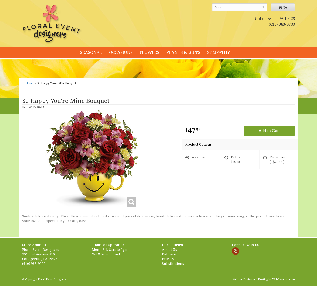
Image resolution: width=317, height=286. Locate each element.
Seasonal (91, 52)
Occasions (121, 52)
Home (29, 83)
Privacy (168, 259)
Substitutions (173, 263)
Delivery (169, 254)
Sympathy (218, 52)
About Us (169, 249)
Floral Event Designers (52, 24)
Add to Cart (269, 131)
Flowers (149, 52)
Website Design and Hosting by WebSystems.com (264, 279)
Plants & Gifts (183, 52)
